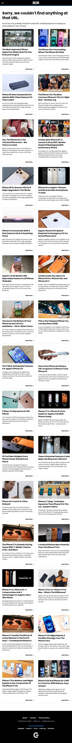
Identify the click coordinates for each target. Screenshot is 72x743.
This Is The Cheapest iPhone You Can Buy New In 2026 (53, 322)
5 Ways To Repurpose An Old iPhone (16, 412)
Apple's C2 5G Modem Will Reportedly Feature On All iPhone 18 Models (18, 278)
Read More (29, 69)
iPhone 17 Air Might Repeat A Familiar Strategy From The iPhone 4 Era (51, 638)
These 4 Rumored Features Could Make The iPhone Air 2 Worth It (54, 457)
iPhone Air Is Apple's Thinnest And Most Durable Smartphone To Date (53, 190)
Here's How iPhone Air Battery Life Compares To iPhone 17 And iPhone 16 (53, 369)
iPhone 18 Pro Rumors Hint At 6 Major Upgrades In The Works (16, 188)
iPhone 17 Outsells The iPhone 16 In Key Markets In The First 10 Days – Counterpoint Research (17, 638)
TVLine (35, 728)
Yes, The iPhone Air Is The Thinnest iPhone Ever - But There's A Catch (14, 142)
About (24, 718)
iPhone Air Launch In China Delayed (15, 502)
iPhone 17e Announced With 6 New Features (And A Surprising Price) (17, 233)
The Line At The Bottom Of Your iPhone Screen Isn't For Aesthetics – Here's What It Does (17, 323)
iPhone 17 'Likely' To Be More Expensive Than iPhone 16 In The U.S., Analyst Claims (53, 504)
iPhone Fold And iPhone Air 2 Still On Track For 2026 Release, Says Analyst (53, 683)
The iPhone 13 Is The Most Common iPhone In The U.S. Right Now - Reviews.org (53, 97)
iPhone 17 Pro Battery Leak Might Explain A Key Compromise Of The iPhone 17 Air (17, 683)
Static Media (27, 721)
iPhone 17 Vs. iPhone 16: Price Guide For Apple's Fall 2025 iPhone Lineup (51, 414)
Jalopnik (28, 728)
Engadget (21, 728)
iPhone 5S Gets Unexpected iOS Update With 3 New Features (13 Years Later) (17, 97)
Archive (33, 718)
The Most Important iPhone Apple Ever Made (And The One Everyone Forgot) (17, 52)
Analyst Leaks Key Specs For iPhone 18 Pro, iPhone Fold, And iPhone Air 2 (52, 278)
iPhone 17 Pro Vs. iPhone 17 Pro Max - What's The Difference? (52, 591)
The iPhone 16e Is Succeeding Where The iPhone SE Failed (52, 50)
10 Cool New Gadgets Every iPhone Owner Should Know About (15, 459)
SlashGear (51, 728)
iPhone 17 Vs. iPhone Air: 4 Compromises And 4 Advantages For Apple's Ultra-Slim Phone (17, 593)
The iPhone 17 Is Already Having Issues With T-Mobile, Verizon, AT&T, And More (17, 547)
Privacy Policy (44, 718)
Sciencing (42, 728)
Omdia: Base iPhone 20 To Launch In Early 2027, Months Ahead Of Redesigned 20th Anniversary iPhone (52, 144)
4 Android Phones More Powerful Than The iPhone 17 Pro (53, 545)
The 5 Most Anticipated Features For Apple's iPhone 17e (17, 367)
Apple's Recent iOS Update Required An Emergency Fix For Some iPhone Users (53, 233)
